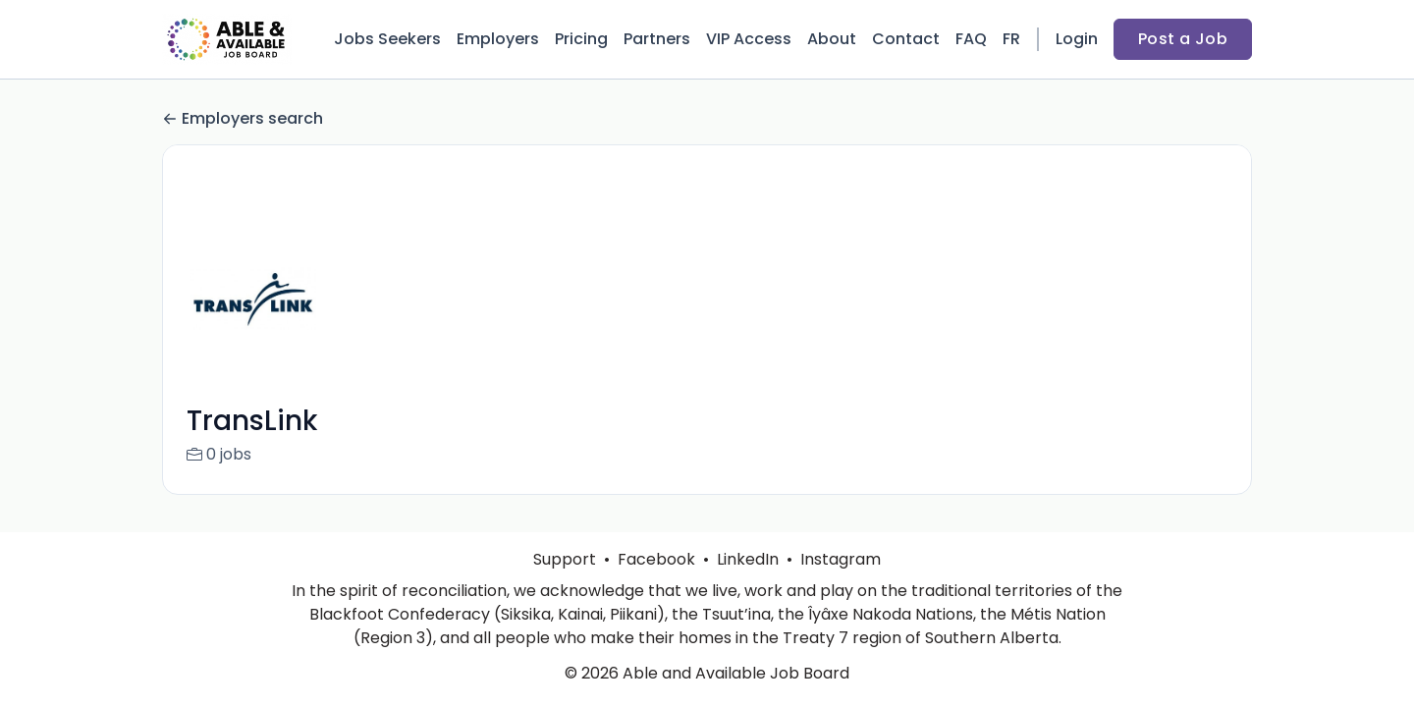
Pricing (581, 38)
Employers (498, 38)
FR (1011, 38)
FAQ (971, 38)
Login (1077, 38)
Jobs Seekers (387, 38)
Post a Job (1182, 38)
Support (564, 559)
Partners (657, 38)
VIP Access (748, 38)
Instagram (840, 559)
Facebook (656, 559)
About (831, 38)
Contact (906, 38)
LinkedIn (748, 559)
